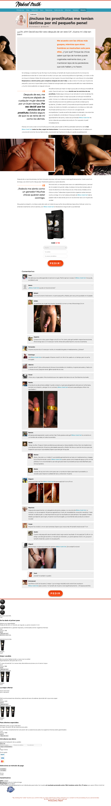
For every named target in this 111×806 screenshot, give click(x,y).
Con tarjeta (3, 771)
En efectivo (3, 769)
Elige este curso (4, 634)
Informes (68, 10)
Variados (75, 10)
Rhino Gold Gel (84, 117)
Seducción (35, 10)
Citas (27, 10)
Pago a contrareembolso (6, 747)
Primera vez (20, 10)
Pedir (54, 263)
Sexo (41, 10)
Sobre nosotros (92, 10)
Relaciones (48, 10)
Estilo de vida (58, 10)
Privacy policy (52, 801)
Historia (83, 10)
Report (60, 801)
